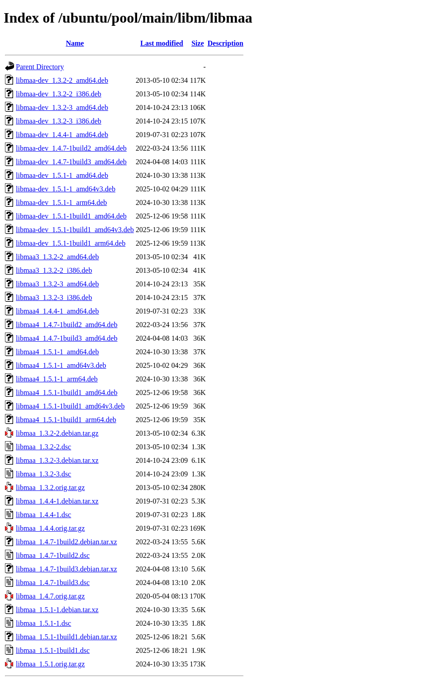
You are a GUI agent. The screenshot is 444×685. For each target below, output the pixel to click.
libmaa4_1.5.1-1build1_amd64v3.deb (70, 406)
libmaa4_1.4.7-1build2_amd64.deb (66, 324)
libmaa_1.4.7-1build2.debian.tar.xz (66, 542)
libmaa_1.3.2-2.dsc (43, 447)
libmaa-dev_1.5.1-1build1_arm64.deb (70, 243)
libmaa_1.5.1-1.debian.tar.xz (57, 610)
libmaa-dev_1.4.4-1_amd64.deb (62, 134)
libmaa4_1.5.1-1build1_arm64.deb (66, 419)
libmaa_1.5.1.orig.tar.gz (50, 664)
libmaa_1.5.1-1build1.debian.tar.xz (66, 637)
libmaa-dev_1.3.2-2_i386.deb (58, 94)
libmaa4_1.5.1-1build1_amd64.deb (66, 392)
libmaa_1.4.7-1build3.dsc (53, 582)
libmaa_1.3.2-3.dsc (43, 474)
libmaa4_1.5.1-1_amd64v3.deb (61, 365)
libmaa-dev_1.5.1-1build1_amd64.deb (71, 216)
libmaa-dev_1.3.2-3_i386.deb (58, 121)
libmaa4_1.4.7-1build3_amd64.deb (66, 338)
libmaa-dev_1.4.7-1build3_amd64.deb (71, 162)
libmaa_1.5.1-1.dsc (43, 623)
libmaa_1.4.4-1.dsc (43, 515)
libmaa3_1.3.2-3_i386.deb (54, 297)
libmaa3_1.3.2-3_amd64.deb (57, 284)
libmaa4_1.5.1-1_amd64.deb (57, 352)
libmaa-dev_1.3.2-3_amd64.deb (62, 107)
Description (225, 43)
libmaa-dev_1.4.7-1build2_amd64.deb (71, 148)
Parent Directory (40, 67)
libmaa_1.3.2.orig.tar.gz (50, 487)
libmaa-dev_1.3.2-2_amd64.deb (62, 80)
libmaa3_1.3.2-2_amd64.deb (57, 257)
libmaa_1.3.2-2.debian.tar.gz (57, 433)
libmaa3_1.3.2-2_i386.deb (54, 270)
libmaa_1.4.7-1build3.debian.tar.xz (66, 569)
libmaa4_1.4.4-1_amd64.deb (57, 311)
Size (197, 43)
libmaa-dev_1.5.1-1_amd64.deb (62, 175)
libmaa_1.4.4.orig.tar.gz (50, 528)
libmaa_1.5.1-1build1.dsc (53, 650)
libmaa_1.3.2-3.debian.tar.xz (57, 460)
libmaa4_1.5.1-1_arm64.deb (57, 379)
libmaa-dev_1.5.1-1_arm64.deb (61, 202)
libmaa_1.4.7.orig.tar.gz (50, 596)
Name (75, 43)
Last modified (161, 43)
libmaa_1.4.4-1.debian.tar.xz (57, 501)
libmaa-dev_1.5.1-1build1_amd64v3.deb (75, 229)
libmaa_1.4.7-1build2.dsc (53, 555)
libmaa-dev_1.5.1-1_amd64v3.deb (65, 189)
